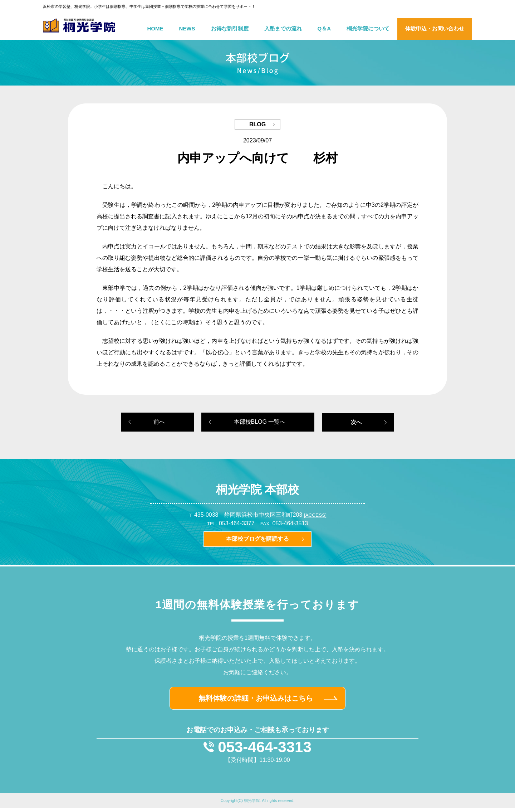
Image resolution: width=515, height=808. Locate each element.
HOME (155, 28)
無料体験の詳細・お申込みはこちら (255, 698)
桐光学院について (368, 28)
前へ (159, 422)
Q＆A (324, 28)
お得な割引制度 (230, 28)
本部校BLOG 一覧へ (260, 422)
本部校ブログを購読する (257, 539)
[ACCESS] (315, 515)
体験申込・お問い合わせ (434, 28)
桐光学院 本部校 (257, 489)
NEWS (187, 28)
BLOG (257, 124)
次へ (356, 422)
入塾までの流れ (283, 28)
